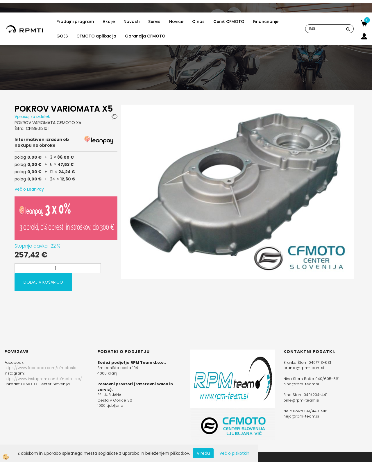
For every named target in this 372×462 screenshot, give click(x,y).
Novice (176, 21)
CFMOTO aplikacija (96, 36)
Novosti (132, 21)
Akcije (109, 21)
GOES (62, 36)
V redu (203, 453)
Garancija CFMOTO (145, 36)
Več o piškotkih (234, 453)
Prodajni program (75, 21)
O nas (198, 21)
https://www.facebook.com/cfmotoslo (40, 367)
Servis (154, 21)
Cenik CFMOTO (228, 21)
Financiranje (265, 21)
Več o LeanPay (29, 189)
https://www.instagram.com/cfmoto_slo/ (43, 379)
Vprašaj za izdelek (32, 116)
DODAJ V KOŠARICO (43, 282)
